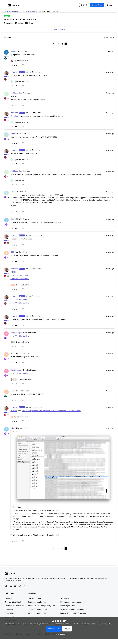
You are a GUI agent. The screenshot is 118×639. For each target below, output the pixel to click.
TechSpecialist (16, 93)
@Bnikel (13, 411)
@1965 (13, 272)
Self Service (64, 598)
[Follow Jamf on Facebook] (24, 586)
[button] (4, 5)
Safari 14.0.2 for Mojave (19, 299)
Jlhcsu (12, 219)
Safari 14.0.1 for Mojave (19, 275)
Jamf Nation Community (14, 606)
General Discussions (27, 11)
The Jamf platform (35, 598)
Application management (37, 609)
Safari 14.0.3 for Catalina (19, 336)
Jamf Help (9, 598)
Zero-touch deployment (37, 602)
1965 (12, 252)
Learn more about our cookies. (101, 624)
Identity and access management (72, 602)
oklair (12, 428)
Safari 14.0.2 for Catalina (19, 303)
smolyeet (13, 51)
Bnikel (12, 391)
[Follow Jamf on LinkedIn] (11, 586)
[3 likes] (20, 379)
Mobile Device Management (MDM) (41, 606)
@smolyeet (45, 116)
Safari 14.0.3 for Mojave (19, 373)
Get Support (13, 11)
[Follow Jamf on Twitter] (6, 586)
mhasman (14, 72)
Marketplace (10, 613)
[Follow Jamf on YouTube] (15, 586)
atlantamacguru (16, 333)
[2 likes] (19, 285)
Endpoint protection (67, 606)
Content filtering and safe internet (73, 613)
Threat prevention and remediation (73, 609)
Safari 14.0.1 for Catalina (19, 279)
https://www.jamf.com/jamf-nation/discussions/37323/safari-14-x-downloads (51, 411)
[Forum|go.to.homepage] (13, 5)
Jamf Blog (9, 609)
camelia (13, 134)
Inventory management (37, 613)
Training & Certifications (14, 602)
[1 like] (19, 61)
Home (4, 11)
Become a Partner (12, 617)
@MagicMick (15, 116)
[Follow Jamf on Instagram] (20, 586)
